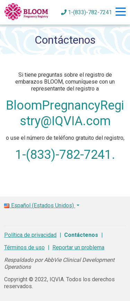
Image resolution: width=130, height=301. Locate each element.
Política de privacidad (30, 235)
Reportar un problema (78, 247)
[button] (65, 203)
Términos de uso (24, 247)
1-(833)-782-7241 (86, 12)
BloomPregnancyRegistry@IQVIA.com (65, 113)
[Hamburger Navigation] (120, 12)
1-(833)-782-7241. (65, 154)
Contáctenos (81, 235)
